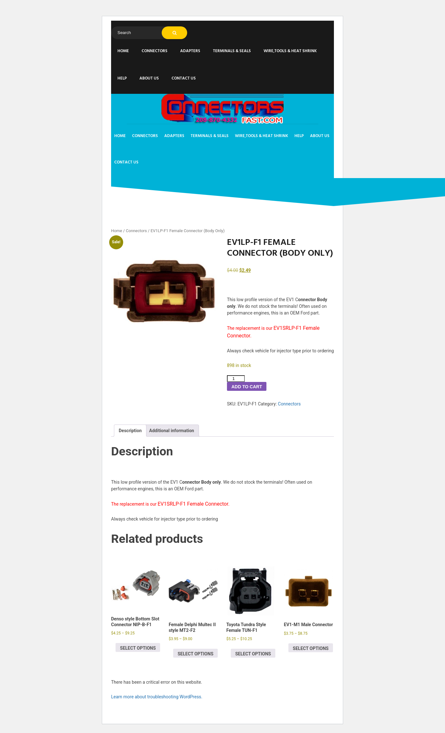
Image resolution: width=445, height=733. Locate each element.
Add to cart (246, 386)
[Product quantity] (236, 378)
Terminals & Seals (232, 51)
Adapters (190, 51)
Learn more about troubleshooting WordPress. (156, 696)
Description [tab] (130, 430)
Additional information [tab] (171, 430)
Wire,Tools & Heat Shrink (290, 51)
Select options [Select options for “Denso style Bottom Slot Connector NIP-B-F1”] (138, 648)
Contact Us (184, 78)
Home (123, 51)
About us (149, 78)
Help (122, 78)
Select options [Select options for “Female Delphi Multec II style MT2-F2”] (195, 653)
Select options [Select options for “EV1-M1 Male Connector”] (310, 648)
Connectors (154, 51)
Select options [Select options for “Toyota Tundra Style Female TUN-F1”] (253, 653)
